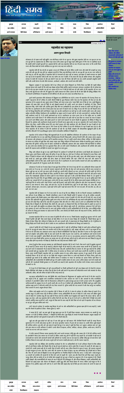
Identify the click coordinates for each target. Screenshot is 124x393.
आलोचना (100, 24)
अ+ (101, 41)
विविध (62, 28)
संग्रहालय (100, 32)
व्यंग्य (61, 24)
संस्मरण (24, 28)
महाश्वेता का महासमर (114, 68)
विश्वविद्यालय (87, 32)
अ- (104, 41)
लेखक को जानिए (5, 58)
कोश (74, 28)
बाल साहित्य (11, 28)
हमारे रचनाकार (11, 32)
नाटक (74, 24)
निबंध (87, 24)
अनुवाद (113, 28)
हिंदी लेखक (24, 32)
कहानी (36, 24)
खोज (61, 32)
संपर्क (74, 32)
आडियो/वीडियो (100, 28)
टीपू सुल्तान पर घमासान (114, 61)
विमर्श (112, 24)
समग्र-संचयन (87, 28)
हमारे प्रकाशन (49, 32)
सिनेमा (49, 28)
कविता (49, 24)
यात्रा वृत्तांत (36, 28)
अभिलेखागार (36, 32)
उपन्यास (23, 24)
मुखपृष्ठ (11, 24)
